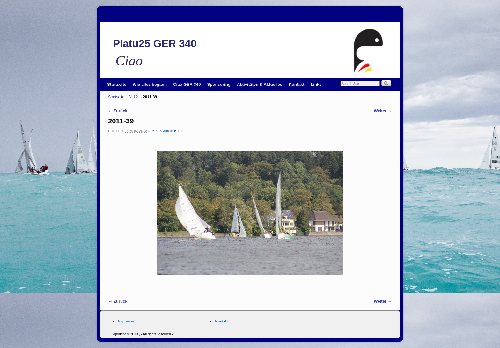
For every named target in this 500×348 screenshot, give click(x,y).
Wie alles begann (150, 84)
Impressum (127, 321)
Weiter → (383, 110)
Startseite (116, 84)
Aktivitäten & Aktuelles (259, 84)
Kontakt (296, 84)
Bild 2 (133, 97)
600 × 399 (160, 131)
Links (316, 84)
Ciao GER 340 (187, 84)
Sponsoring (219, 84)
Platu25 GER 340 (154, 43)
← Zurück (118, 110)
